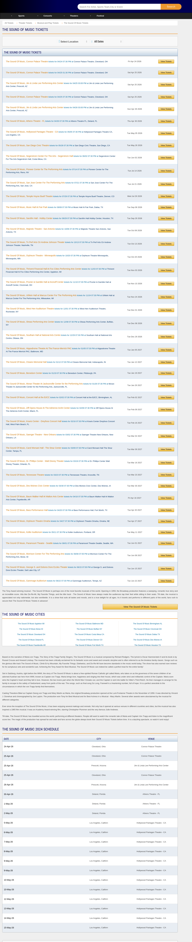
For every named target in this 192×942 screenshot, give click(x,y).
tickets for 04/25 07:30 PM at (57, 97)
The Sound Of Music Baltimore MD (89, 624)
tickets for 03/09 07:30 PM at (59, 449)
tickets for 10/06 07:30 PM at (58, 230)
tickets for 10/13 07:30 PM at (58, 243)
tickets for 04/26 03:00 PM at (59, 109)
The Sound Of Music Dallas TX (147, 634)
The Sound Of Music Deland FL (31, 640)
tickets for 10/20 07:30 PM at (57, 257)
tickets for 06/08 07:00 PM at (58, 555)
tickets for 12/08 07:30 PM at (59, 323)
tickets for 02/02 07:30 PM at (59, 397)
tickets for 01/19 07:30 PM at (51, 373)
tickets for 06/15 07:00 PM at (59, 568)
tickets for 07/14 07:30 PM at (57, 171)
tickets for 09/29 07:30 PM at (59, 218)
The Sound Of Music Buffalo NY (89, 629)
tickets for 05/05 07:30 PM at (59, 133)
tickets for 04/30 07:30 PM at (51, 121)
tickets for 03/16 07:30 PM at (58, 462)
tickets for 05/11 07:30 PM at (50, 532)
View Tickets (166, 61)
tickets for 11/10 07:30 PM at (58, 283)
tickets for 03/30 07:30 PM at (58, 486)
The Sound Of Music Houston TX (147, 645)
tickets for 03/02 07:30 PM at (59, 436)
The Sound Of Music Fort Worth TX (89, 645)
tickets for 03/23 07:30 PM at (52, 475)
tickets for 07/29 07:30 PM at (60, 196)
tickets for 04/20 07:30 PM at (56, 510)
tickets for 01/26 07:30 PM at (60, 385)
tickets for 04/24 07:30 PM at (57, 61)
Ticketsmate (40, 6)
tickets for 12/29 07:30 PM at (59, 336)
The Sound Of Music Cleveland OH (31, 634)
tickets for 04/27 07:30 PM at (58, 521)
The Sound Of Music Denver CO (89, 640)
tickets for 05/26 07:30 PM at (58, 145)
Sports (21, 16)
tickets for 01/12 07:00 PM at (56, 362)
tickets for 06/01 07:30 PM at (59, 543)
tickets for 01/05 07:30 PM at (60, 350)
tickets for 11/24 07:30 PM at (60, 296)
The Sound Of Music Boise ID (31, 629)
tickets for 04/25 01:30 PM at (57, 72)
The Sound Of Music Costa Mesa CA (89, 634)
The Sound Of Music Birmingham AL (147, 624)
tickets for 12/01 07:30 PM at (56, 310)
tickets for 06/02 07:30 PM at (60, 157)
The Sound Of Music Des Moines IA (147, 640)
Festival (100, 16)
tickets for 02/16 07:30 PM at (60, 422)
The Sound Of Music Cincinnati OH (148, 629)
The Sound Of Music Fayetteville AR (31, 645)
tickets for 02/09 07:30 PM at (59, 409)
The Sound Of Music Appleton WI (31, 624)
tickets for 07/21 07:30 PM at (59, 184)
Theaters (74, 16)
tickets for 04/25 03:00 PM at (59, 84)
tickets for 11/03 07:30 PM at (60, 270)
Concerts (48, 16)
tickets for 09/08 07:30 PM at (54, 207)
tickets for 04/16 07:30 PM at (60, 498)
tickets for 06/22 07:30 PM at (54, 581)
